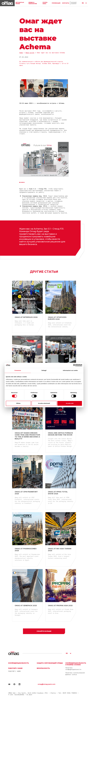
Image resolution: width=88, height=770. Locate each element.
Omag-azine (30, 53)
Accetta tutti (69, 403)
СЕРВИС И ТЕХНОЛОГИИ (32, 3)
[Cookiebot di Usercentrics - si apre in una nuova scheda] (74, 365)
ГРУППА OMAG (45, 3)
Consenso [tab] (17, 370)
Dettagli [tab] (44, 370)
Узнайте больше (44, 631)
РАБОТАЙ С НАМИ (14, 671)
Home (21, 53)
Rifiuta (18, 403)
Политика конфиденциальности (73, 668)
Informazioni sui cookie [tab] (70, 370)
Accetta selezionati (44, 403)
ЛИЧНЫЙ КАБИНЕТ (74, 3)
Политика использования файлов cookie (75, 673)
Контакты (65, 3)
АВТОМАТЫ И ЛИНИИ (20, 3)
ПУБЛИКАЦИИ (56, 3)
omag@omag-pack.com (46, 684)
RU (83, 3)
